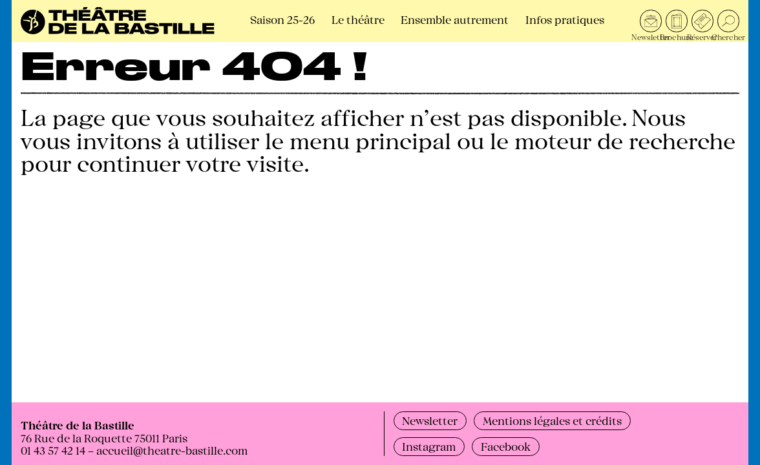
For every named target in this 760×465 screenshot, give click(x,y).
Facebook (506, 446)
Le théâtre (358, 19)
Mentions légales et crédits (552, 420)
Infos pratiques (564, 19)
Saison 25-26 (282, 19)
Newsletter (430, 420)
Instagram (429, 446)
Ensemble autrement (455, 19)
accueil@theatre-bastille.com (172, 450)
